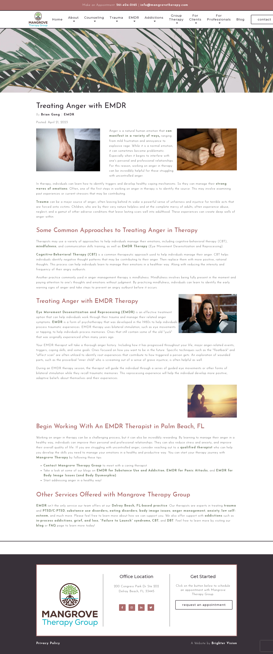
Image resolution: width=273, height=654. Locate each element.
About (73, 17)
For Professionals (219, 17)
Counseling (94, 17)
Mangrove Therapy (52, 457)
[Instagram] (132, 607)
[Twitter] (151, 607)
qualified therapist (196, 447)
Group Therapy (176, 17)
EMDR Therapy (134, 246)
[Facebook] (122, 607)
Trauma (116, 17)
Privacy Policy (48, 643)
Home (57, 19)
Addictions (154, 17)
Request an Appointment (204, 605)
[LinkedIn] (141, 607)
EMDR (134, 17)
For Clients (195, 17)
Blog (240, 19)
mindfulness (46, 246)
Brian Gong (50, 114)
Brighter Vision (224, 643)
